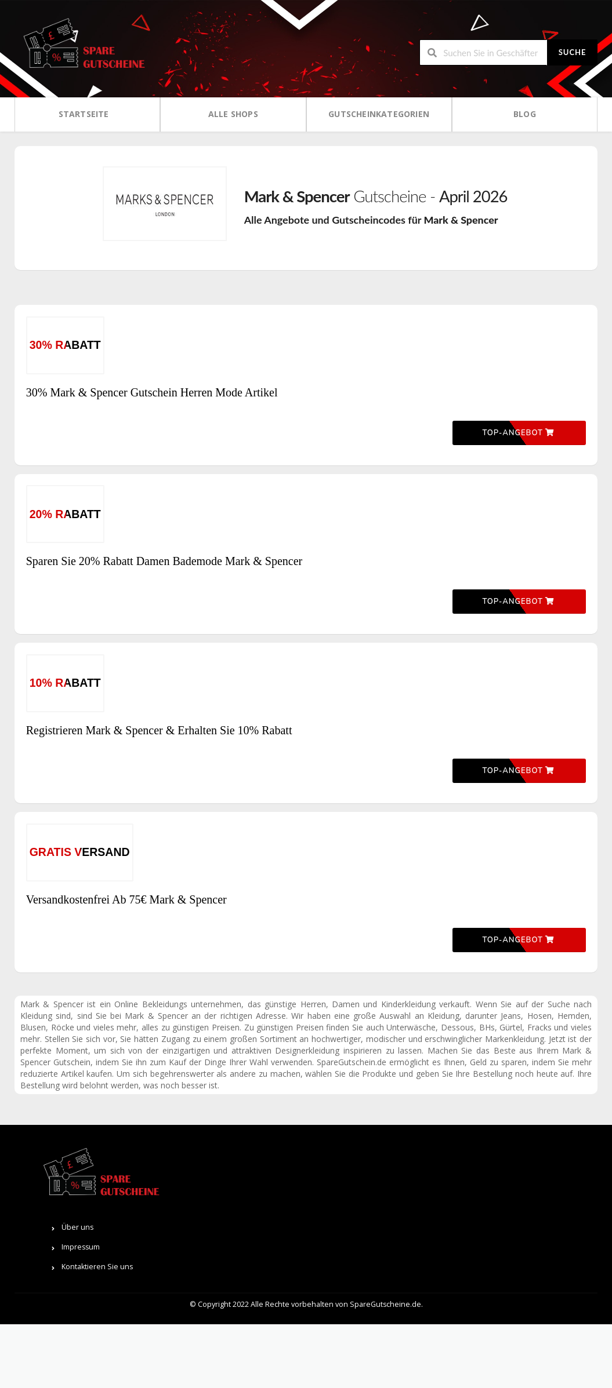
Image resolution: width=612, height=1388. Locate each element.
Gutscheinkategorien (378, 113)
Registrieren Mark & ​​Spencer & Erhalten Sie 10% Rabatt (159, 810)
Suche (572, 52)
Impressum (494, 1311)
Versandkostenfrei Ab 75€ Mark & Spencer (126, 1012)
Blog (524, 113)
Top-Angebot (518, 465)
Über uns (490, 1291)
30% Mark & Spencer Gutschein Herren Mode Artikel (152, 408)
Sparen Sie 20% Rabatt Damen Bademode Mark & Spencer (164, 609)
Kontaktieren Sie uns (510, 1331)
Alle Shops (233, 113)
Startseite (84, 113)
